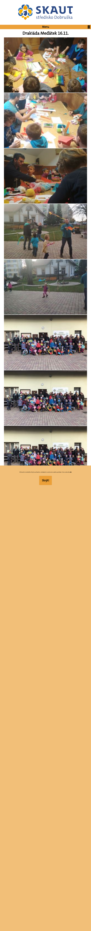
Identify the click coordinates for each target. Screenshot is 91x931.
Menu (66, 27)
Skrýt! (45, 480)
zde (71, 472)
